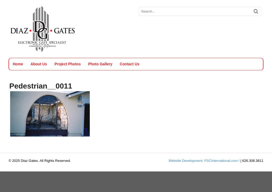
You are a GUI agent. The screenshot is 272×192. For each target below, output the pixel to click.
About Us (39, 64)
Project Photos (67, 64)
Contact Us (129, 64)
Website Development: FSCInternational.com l (204, 161)
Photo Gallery (100, 64)
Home (18, 64)
